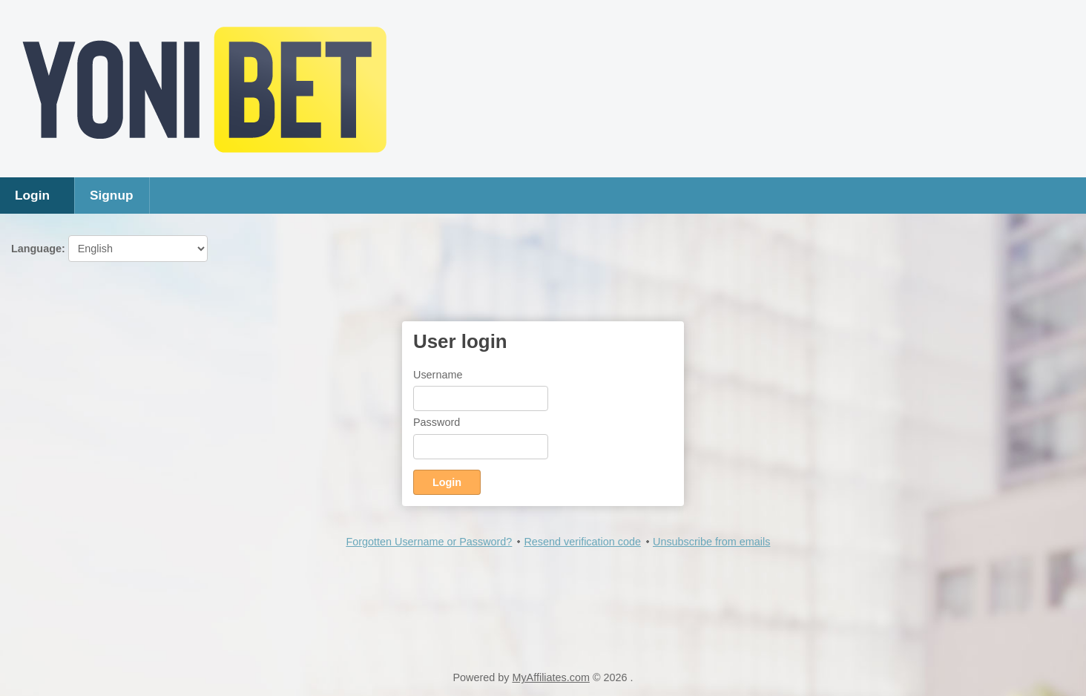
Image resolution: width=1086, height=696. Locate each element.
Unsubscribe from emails (711, 542)
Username (437, 375)
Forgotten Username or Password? (429, 542)
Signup (112, 195)
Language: (109, 249)
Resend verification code (582, 542)
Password (436, 422)
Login (32, 195)
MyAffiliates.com (551, 677)
